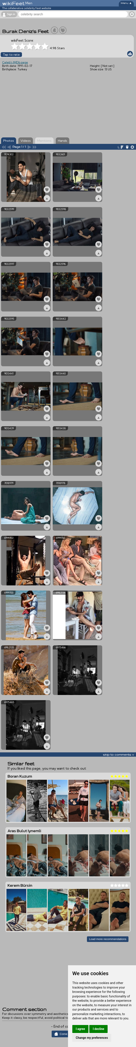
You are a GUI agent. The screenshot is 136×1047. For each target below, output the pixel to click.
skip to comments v (118, 754)
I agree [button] (80, 1029)
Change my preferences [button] (92, 1037)
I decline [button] (98, 1029)
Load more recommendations (107, 939)
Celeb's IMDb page (15, 62)
